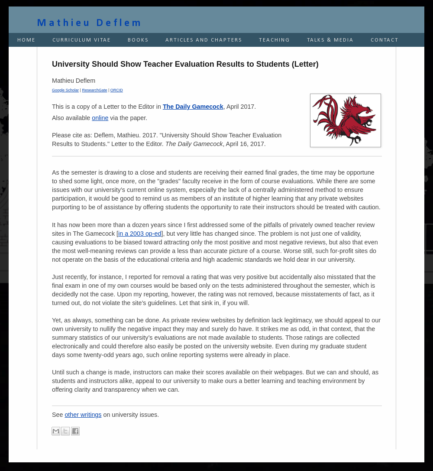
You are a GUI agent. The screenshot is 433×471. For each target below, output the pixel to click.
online (100, 117)
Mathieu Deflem (90, 23)
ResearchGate (94, 90)
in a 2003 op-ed (139, 233)
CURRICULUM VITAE (81, 40)
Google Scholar (65, 90)
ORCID (116, 90)
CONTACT (385, 40)
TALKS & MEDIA (330, 40)
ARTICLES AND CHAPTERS (203, 40)
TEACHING (274, 40)
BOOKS (138, 40)
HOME (26, 40)
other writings (83, 414)
